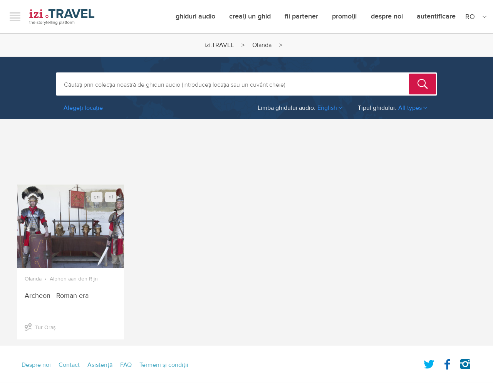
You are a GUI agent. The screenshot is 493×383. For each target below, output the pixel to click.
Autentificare (436, 16)
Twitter (429, 362)
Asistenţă (99, 365)
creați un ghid (250, 16)
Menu (15, 16)
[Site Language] (474, 16)
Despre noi (387, 16)
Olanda (262, 45)
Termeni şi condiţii (163, 365)
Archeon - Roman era (57, 295)
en (97, 196)
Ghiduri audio (195, 16)
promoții (344, 16)
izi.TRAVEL (61, 17)
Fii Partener (301, 16)
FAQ (126, 365)
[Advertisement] (246, 148)
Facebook (447, 362)
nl (111, 196)
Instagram (465, 362)
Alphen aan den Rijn (74, 278)
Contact (69, 365)
